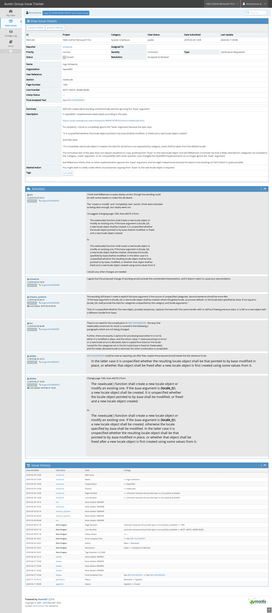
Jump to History (55, 27)
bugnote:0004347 (50, 200)
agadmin (60, 584)
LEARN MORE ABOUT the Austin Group (69, 12)
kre (31, 194)
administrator (39, 606)
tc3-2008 (68, 173)
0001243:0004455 (75, 100)
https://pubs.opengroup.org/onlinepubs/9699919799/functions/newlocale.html (103, 120)
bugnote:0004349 (50, 302)
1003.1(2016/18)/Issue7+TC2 (222, 3)
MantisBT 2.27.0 (46, 599)
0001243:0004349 (137, 322)
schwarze (67, 46)
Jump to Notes (35, 27)
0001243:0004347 (95, 355)
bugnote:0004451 (51, 361)
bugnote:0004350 (50, 329)
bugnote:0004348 (50, 284)
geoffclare (60, 579)
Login (46, 12)
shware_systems (37, 296)
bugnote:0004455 (51, 384)
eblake (32, 356)
